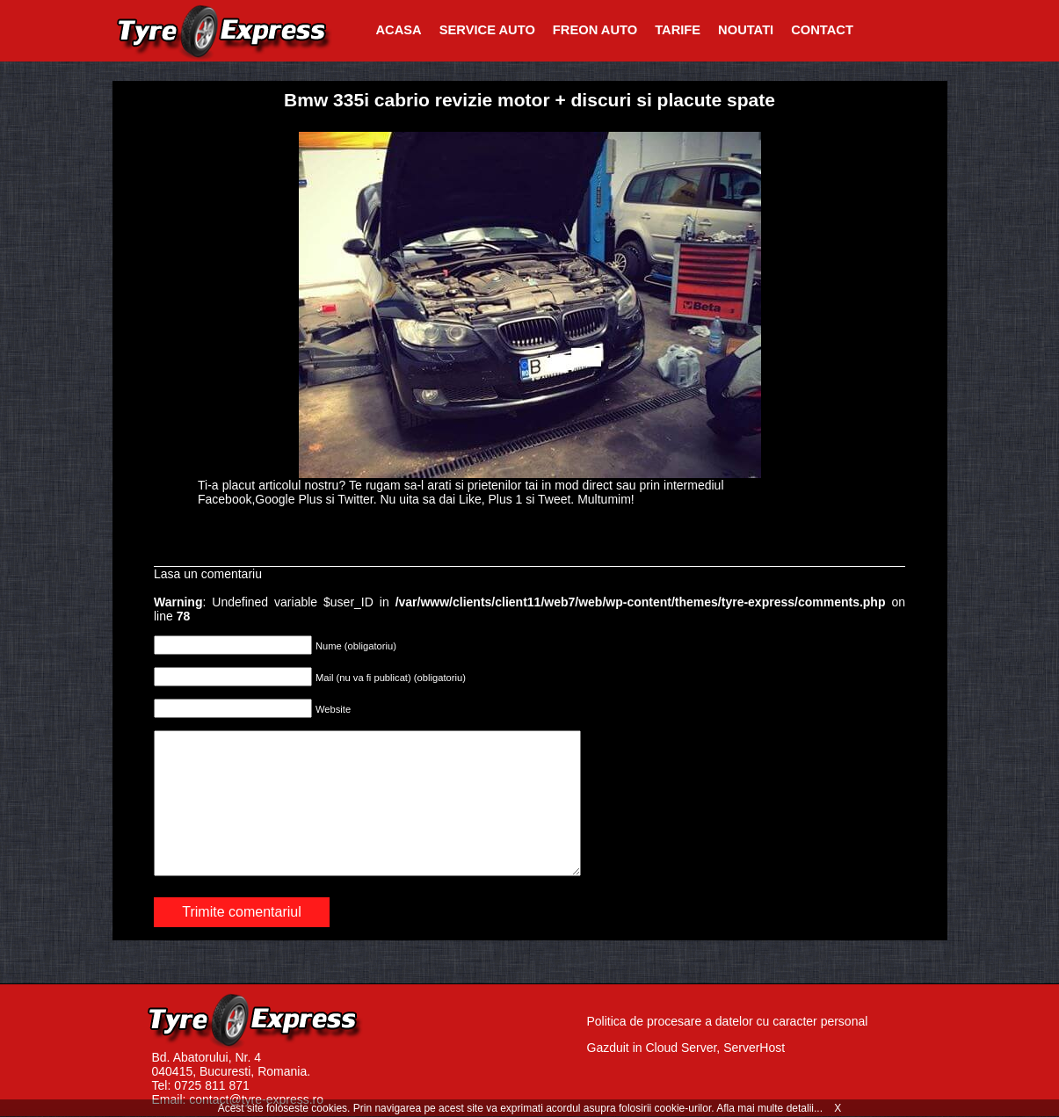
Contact (822, 30)
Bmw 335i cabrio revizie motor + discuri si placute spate (529, 100)
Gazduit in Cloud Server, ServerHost (686, 1048)
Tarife (677, 30)
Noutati (745, 30)
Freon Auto (595, 30)
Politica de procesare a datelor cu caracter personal (727, 1021)
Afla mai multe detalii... (770, 1108)
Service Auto (487, 30)
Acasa (399, 30)
